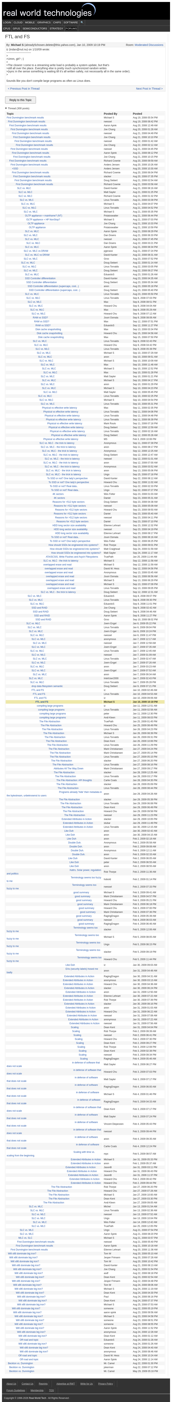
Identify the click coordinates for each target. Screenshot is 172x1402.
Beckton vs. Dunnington (20, 1363)
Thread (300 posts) (18, 108)
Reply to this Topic (20, 100)
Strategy (56, 28)
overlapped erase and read (57, 564)
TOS (51, 1390)
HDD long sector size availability (69, 525)
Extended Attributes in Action (77, 819)
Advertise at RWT (65, 1383)
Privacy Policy (105, 1383)
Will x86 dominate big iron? (22, 1253)
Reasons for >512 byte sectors (68, 502)
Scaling (75, 1027)
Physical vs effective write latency (59, 407)
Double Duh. (74, 842)
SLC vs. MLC (24, 188)
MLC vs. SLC (25, 1238)
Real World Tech (54, 11)
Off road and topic (29, 1339)
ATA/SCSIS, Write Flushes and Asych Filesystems (72, 556)
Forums (71, 28)
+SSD (15, 168)
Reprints (43, 1383)
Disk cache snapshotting (48, 329)
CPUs (6, 28)
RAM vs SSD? (40, 317)
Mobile (30, 22)
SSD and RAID (39, 607)
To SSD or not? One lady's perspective (67, 478)
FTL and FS (38, 690)
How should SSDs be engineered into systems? (73, 545)
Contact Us (27, 1383)
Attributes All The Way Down (68, 768)
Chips (57, 22)
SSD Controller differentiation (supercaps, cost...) (53, 286)
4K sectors (58, 494)
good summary (81, 892)
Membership (37, 1390)
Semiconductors (35, 28)
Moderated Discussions (149, 44)
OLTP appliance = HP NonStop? (43, 219)
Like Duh (68, 831)
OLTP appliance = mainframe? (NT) (43, 215)
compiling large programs (50, 705)
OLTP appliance (36, 223)
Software (71, 22)
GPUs (16, 28)
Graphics (44, 22)
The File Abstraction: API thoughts (74, 780)
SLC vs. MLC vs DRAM (36, 251)
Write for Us (86, 1383)
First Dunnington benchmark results (25, 117)
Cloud (18, 22)
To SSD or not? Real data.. (64, 486)
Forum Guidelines (15, 1390)
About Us (11, 1383)
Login (7, 22)
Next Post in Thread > (149, 88)
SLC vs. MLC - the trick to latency (56, 443)
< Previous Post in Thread (23, 88)
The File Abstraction (49, 721)
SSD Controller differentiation (40, 278)
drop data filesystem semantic (47, 686)
